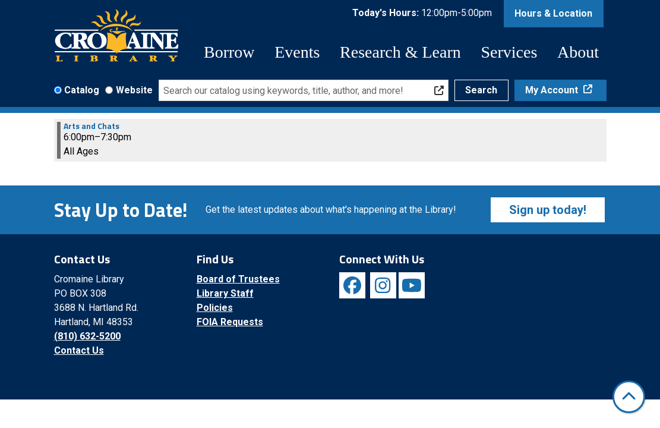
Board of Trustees (238, 279)
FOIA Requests (230, 322)
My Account (552, 90)
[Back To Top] (628, 396)
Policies (215, 307)
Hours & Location (553, 13)
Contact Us (79, 350)
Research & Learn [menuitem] (400, 52)
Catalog (81, 90)
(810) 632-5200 (87, 336)
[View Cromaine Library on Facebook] (352, 285)
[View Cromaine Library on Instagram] (383, 285)
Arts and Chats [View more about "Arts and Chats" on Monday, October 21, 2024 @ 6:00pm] (91, 126)
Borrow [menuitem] (229, 52)
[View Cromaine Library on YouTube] (412, 285)
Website (134, 90)
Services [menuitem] (509, 52)
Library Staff (225, 293)
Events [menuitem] (297, 52)
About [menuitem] (578, 52)
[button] (422, 16)
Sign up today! (547, 210)
